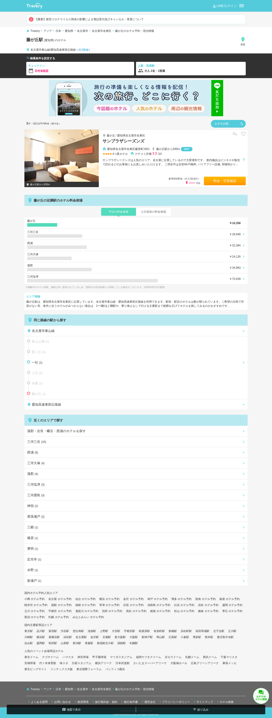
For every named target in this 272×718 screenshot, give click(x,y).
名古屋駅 (81, 637)
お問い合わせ (60, 702)
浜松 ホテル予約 (208, 605)
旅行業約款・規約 (104, 702)
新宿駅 (53, 631)
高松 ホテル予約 (136, 611)
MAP (186, 149)
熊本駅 (209, 637)
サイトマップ (203, 702)
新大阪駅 (120, 637)
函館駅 (121, 643)
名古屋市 (82, 31)
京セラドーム (173, 657)
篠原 (32, 538)
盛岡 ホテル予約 (232, 605)
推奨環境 (81, 702)
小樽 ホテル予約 (34, 599)
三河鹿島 (36, 495)
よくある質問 (37, 702)
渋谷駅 (65, 631)
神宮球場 (83, 657)
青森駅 (89, 643)
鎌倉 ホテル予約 (208, 611)
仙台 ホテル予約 (85, 599)
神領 (32, 506)
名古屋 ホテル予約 (59, 599)
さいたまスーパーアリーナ (150, 663)
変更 (243, 41)
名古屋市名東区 (101, 31)
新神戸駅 (147, 637)
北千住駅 (218, 631)
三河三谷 (36, 441)
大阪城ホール (178, 663)
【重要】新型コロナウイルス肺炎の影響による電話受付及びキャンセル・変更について (86, 19)
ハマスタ (68, 657)
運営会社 (148, 702)
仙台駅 (28, 643)
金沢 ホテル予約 (133, 599)
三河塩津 (36, 484)
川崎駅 (28, 637)
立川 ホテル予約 (34, 611)
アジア (47, 31)
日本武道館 (122, 663)
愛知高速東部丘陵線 (44, 404)
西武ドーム (210, 657)
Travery (35, 31)
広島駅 (173, 637)
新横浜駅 (54, 637)
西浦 (32, 452)
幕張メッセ (229, 663)
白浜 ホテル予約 (184, 605)
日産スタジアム (81, 663)
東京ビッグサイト (35, 669)
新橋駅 (173, 631)
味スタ (64, 663)
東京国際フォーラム (89, 669)
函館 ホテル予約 (61, 605)
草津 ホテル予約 (109, 605)
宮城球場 (30, 663)
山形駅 (65, 643)
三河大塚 (36, 463)
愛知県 (69, 31)
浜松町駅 (186, 631)
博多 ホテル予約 (181, 599)
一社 (35, 362)
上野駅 (104, 631)
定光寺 (34, 559)
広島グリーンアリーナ (205, 663)
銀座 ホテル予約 (229, 599)
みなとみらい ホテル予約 (88, 617)
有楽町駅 (159, 631)
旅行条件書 (129, 702)
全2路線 (84, 49)
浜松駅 (67, 637)
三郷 (32, 527)
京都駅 (107, 637)
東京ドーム (31, 657)
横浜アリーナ (103, 663)
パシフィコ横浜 (115, 669)
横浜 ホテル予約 (109, 599)
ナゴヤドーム (50, 657)
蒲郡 (32, 474)
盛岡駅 (40, 643)
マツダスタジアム (121, 657)
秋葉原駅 (144, 631)
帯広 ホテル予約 (232, 611)
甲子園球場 (99, 657)
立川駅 (232, 631)
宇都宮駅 (129, 631)
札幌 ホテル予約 (58, 617)
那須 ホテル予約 (34, 617)
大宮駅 (116, 631)
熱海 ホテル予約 (205, 599)
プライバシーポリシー (174, 702)
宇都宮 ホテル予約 (59, 611)
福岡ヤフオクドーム (148, 657)
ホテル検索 (225, 702)
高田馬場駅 (202, 631)
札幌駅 (133, 643)
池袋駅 (92, 631)
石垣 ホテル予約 (133, 605)
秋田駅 (53, 643)
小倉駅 (185, 637)
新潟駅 (77, 643)
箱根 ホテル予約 (85, 605)
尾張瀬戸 (36, 516)
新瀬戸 (34, 580)
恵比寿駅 (78, 631)
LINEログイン (224, 6)
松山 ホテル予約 (184, 611)
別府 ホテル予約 (112, 611)
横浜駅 (40, 637)
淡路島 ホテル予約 (158, 605)
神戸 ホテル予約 (157, 599)
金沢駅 (94, 637)
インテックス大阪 (61, 669)
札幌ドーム (192, 657)
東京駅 (28, 631)
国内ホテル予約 (34, 593)
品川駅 (40, 631)
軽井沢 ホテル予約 (35, 605)
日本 (58, 31)
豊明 (32, 548)
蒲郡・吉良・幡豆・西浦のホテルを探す (56, 431)
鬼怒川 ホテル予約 (86, 611)
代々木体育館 (47, 663)
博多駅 (197, 637)
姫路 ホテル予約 (160, 611)
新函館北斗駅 (105, 643)
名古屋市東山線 (41, 331)
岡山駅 (160, 637)
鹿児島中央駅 (225, 637)
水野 (32, 570)
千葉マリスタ (229, 657)
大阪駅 (133, 637)
